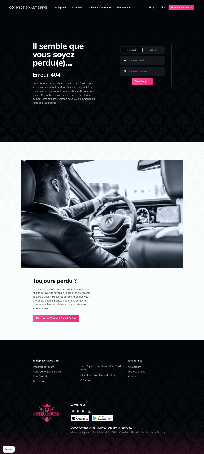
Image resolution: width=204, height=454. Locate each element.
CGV (114, 432)
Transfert (131, 50)
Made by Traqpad (156, 432)
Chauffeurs (134, 367)
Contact (132, 376)
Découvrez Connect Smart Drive (56, 318)
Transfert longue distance (47, 371)
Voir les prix (142, 81)
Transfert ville (40, 376)
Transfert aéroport (43, 367)
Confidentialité (100, 432)
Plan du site (137, 432)
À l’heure (153, 50)
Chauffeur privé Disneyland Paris (99, 375)
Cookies (123, 432)
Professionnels (136, 371)
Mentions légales (80, 432)
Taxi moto (38, 381)
